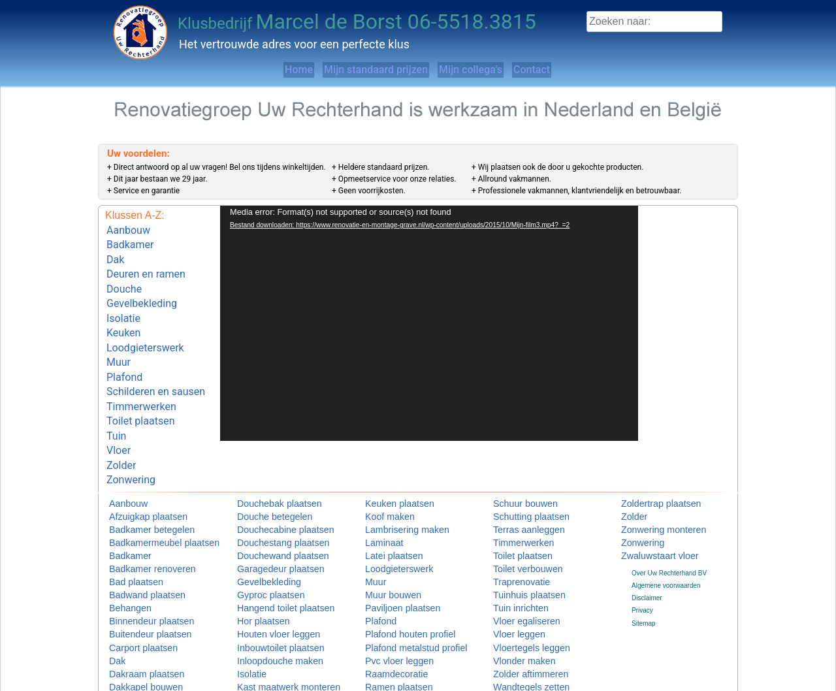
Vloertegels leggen (520, 599)
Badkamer (129, 241)
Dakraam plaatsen (135, 624)
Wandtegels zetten (520, 637)
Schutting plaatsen (520, 474)
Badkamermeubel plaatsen (148, 499)
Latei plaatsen (385, 511)
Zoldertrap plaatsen (649, 462)
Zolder (121, 426)
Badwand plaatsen (136, 549)
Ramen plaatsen (389, 637)
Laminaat (378, 499)
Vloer (118, 414)
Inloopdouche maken (267, 612)
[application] (429, 323)
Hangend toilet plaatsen (271, 562)
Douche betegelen (263, 474)
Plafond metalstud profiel (401, 599)
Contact (571, 69)
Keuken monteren (263, 662)
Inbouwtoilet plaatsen (267, 599)
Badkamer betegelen (139, 486)
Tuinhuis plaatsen (518, 549)
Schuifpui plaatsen (392, 662)
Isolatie (123, 303)
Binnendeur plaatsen (139, 574)
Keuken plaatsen (389, 462)
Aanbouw (128, 229)
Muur (118, 340)
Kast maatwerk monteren (273, 637)
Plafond (124, 352)
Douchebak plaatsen (267, 462)
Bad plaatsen (128, 537)
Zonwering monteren (651, 486)
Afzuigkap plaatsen (137, 474)
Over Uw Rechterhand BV (669, 527)
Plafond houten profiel (396, 586)
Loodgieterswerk (145, 327)
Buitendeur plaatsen (138, 586)
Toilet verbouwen (517, 524)
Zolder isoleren (514, 649)
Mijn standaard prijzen (360, 69)
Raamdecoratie (387, 624)
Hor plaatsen (255, 574)
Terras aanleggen (518, 486)
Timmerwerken (141, 377)
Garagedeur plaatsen (267, 524)
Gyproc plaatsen (261, 549)
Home (257, 69)
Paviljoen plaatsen (391, 562)
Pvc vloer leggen (389, 612)
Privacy (642, 565)
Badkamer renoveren (139, 524)
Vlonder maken (515, 612)
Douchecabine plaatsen (271, 486)
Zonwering (130, 438)
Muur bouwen (385, 549)
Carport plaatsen (133, 599)
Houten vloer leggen (266, 586)
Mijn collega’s (483, 69)
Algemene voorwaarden (666, 539)
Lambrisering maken (395, 486)
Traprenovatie (513, 537)
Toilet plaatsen (140, 389)
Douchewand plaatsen (269, 511)
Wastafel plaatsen (519, 662)
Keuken (123, 315)
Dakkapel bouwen (135, 637)
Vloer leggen (511, 586)
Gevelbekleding (141, 290)
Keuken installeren (264, 649)
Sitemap (644, 577)
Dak (115, 254)
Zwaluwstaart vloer (648, 511)
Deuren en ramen (145, 266)
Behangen (124, 562)
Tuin (116, 401)
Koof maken (382, 474)
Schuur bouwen (516, 462)
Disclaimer (647, 552)
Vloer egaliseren (516, 574)
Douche (124, 278)
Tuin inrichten (512, 562)
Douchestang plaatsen (269, 499)
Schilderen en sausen (155, 365)
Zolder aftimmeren (519, 624)
